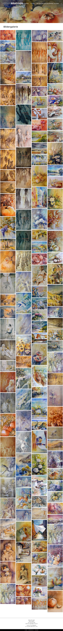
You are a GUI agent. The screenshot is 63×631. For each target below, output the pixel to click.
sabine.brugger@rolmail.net (31, 623)
